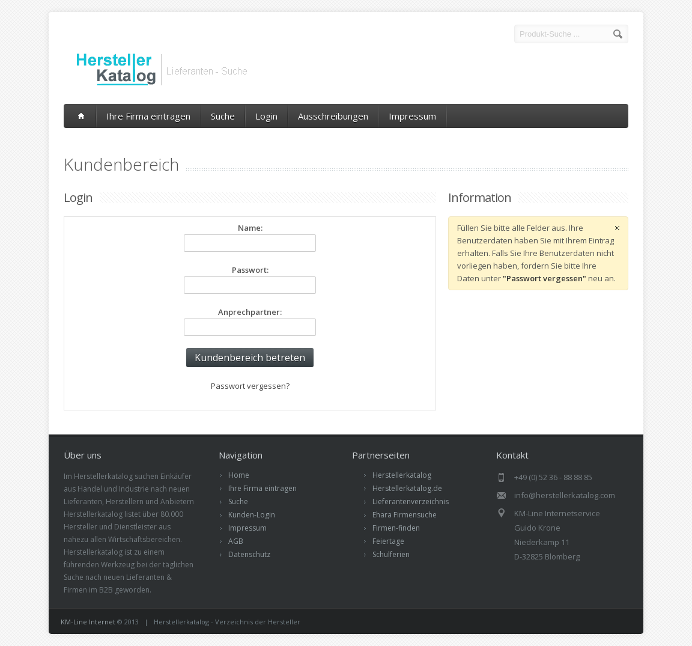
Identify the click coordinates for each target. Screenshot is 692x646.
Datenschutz (249, 554)
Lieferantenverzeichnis (410, 501)
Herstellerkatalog (401, 475)
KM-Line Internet (88, 621)
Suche (223, 116)
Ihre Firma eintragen (148, 116)
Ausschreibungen (333, 116)
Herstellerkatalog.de (407, 488)
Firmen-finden (396, 528)
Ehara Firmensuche (404, 515)
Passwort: (250, 269)
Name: (250, 227)
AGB (235, 541)
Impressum (412, 116)
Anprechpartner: (250, 311)
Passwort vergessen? (250, 385)
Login (266, 116)
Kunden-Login (251, 515)
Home (238, 475)
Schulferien (391, 554)
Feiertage (388, 541)
